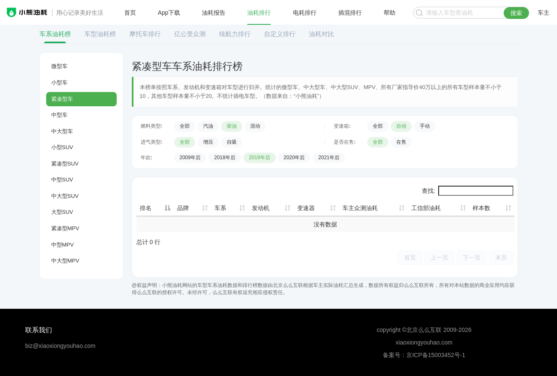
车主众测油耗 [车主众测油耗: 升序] (360, 208)
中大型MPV (65, 261)
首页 (130, 13)
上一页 (439, 257)
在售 (401, 142)
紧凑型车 (62, 99)
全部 (185, 126)
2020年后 (294, 157)
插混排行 (350, 13)
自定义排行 (279, 33)
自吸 (232, 142)
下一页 (472, 257)
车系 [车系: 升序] (220, 208)
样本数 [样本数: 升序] (481, 208)
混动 (255, 126)
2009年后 (190, 157)
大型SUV (62, 212)
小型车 (59, 82)
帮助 (389, 13)
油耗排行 (259, 13)
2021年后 (329, 157)
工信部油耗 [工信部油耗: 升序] (426, 208)
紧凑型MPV (65, 228)
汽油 (208, 126)
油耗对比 (321, 33)
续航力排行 (235, 33)
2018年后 (224, 157)
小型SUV (62, 147)
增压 (208, 142)
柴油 (232, 126)
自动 (401, 126)
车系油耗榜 (55, 33)
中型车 (59, 115)
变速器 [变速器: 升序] (306, 208)
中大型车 (62, 131)
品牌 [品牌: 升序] (183, 208)
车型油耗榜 (100, 33)
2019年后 (259, 157)
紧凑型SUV (65, 163)
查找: (467, 191)
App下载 (169, 13)
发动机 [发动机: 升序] (260, 208)
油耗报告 (213, 13)
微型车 (59, 66)
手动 (425, 126)
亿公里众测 (190, 33)
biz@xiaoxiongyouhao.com (60, 345)
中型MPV (62, 245)
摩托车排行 (145, 33)
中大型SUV (65, 196)
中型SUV (62, 179)
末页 (501, 257)
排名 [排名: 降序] (146, 208)
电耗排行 (304, 13)
